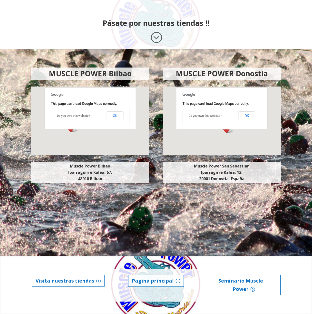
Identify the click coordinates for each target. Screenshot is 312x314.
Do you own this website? (73, 116)
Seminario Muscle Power (240, 284)
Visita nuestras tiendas (65, 280)
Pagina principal (153, 280)
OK (115, 116)
